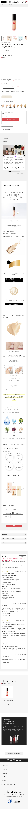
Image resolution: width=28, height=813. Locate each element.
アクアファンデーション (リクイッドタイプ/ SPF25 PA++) (7, 703)
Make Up (6, 4)
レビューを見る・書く (5, 96)
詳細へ (23, 745)
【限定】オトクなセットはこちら (8, 88)
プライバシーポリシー (18, 811)
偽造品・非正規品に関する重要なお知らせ (14, 757)
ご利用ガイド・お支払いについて (7, 126)
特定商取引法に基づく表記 (8, 788)
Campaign (4, 769)
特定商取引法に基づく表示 (10, 811)
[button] (27, 22)
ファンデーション (12, 4)
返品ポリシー (24, 126)
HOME (2, 4)
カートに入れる (13, 120)
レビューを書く (21, 558)
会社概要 (3, 785)
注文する (18, 527)
